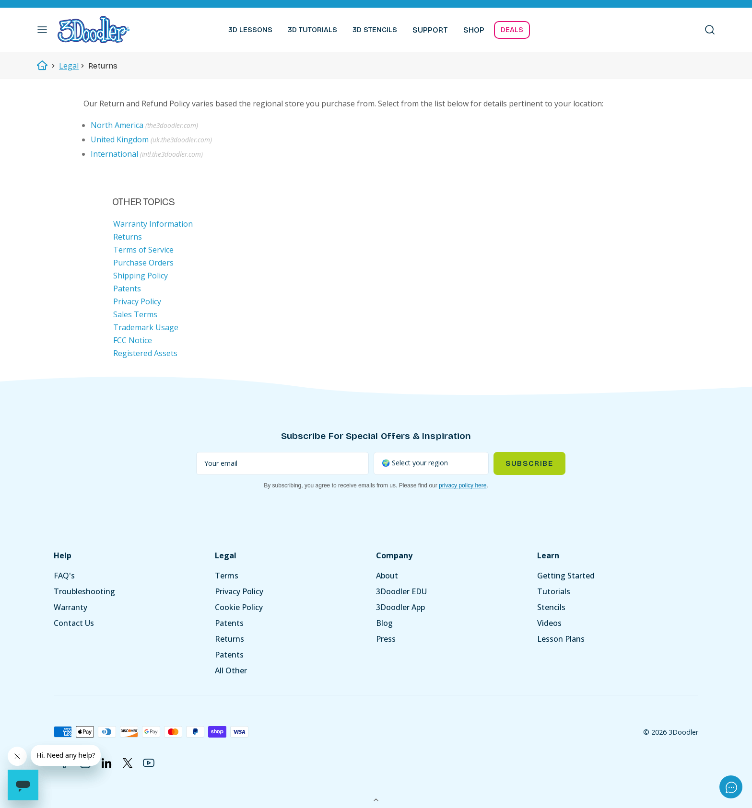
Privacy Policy (137, 301)
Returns (127, 236)
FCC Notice (132, 340)
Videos (549, 623)
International (114, 154)
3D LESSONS (250, 29)
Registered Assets (145, 353)
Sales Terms (135, 314)
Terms (226, 575)
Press (386, 639)
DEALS (512, 29)
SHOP (473, 30)
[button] (42, 29)
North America (117, 125)
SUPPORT (430, 30)
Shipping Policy (140, 275)
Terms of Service (143, 249)
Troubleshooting (84, 591)
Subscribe (529, 463)
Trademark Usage (145, 327)
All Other (231, 670)
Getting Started (566, 575)
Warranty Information (153, 224)
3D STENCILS (374, 29)
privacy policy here (462, 485)
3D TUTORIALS (312, 29)
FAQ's (64, 575)
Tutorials (553, 591)
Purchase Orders (143, 262)
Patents (127, 288)
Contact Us (74, 623)
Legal (69, 65)
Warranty (70, 607)
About (387, 575)
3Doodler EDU (401, 591)
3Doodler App (400, 607)
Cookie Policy (239, 607)
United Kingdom (120, 139)
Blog (384, 623)
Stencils (551, 607)
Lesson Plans (561, 639)
